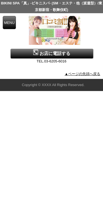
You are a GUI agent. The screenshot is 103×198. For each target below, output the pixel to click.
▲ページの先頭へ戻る (82, 74)
